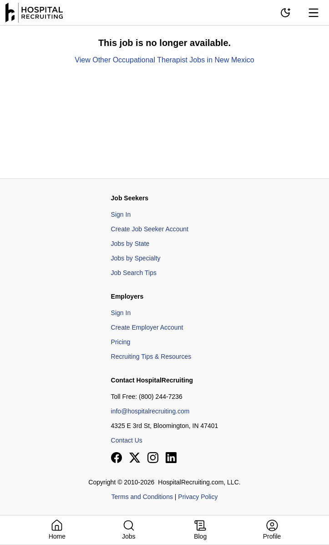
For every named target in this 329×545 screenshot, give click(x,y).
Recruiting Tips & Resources (151, 356)
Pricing (121, 342)
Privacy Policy (198, 496)
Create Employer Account (147, 327)
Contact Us (126, 440)
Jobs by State (130, 243)
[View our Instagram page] (152, 457)
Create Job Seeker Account (149, 229)
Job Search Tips (134, 272)
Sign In (121, 214)
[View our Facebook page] (116, 457)
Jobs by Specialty (136, 258)
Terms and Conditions (142, 496)
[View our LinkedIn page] (171, 457)
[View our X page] (134, 457)
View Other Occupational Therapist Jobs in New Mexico (164, 60)
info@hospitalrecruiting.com (150, 411)
